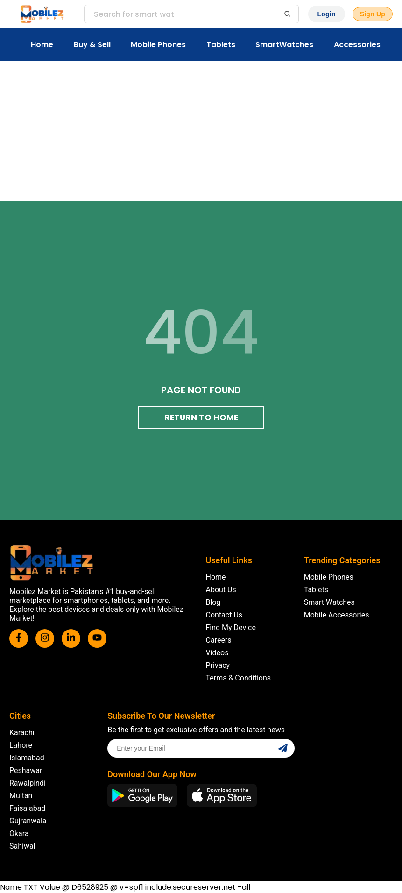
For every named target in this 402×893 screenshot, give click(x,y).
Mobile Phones (158, 44)
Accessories (357, 44)
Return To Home (201, 417)
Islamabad (26, 757)
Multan (20, 795)
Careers (219, 640)
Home (42, 44)
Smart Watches (329, 602)
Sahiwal (22, 846)
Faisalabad (27, 808)
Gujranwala (28, 820)
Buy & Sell (92, 44)
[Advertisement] (201, 131)
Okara (19, 833)
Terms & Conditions (238, 677)
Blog (213, 602)
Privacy (218, 665)
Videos (217, 652)
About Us (221, 589)
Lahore (20, 745)
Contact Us (224, 614)
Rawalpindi (27, 783)
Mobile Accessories (336, 614)
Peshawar (25, 770)
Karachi (22, 732)
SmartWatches (284, 44)
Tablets (220, 44)
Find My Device (231, 627)
